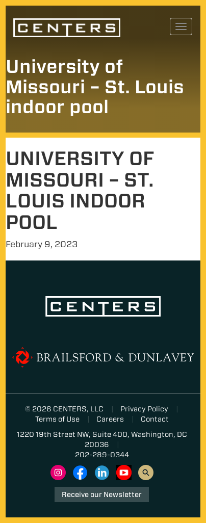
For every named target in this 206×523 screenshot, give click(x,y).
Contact (155, 419)
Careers (110, 419)
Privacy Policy (144, 409)
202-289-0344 (102, 455)
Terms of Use (57, 419)
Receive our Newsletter (102, 494)
